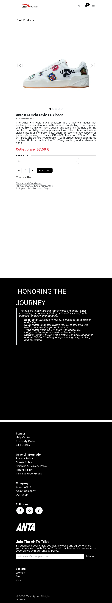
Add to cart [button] (44, 170)
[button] (20, 65)
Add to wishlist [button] (23, 177)
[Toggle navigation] (93, 6)
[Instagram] (29, 510)
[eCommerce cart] (79, 6)
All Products (25, 20)
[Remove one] (19, 170)
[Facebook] (20, 510)
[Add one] (32, 170)
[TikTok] (39, 510)
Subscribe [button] (90, 556)
